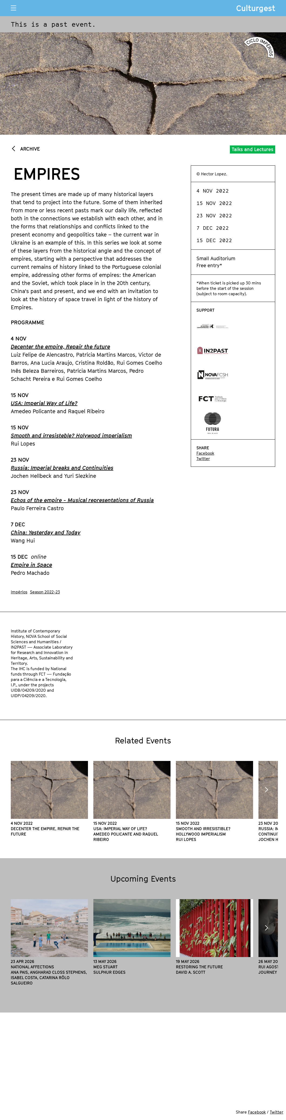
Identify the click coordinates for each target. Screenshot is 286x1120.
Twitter (203, 458)
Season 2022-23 (45, 591)
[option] (49, 799)
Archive (29, 149)
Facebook (205, 453)
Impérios (19, 591)
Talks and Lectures (252, 149)
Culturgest (255, 8)
